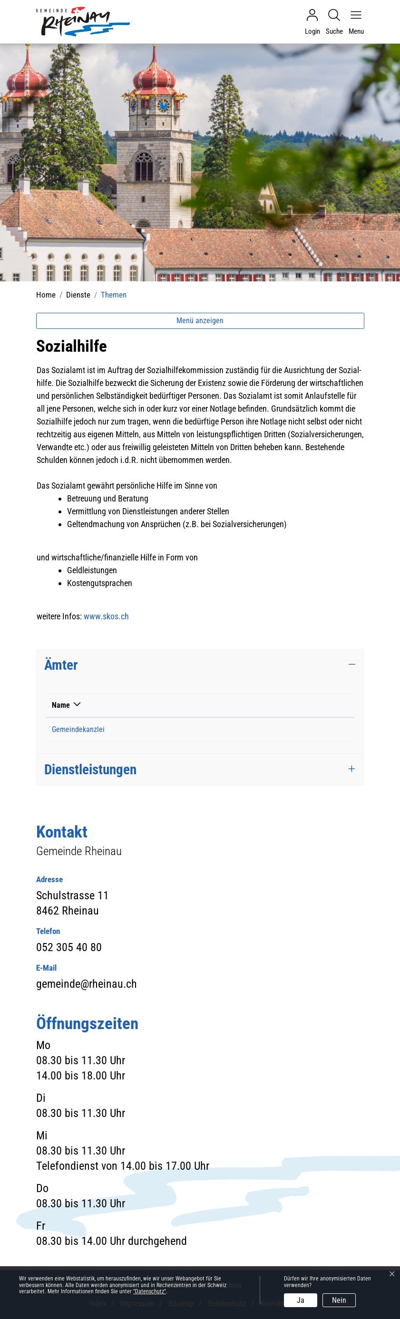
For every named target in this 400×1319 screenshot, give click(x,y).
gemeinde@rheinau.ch (270, 729)
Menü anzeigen (200, 320)
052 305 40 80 (173, 729)
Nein (339, 1300)
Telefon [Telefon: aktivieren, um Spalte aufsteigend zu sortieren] (162, 705)
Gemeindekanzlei (78, 729)
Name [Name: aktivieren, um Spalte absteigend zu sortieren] (61, 705)
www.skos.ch (111, 616)
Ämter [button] (61, 665)
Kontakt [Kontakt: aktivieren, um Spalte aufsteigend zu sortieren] (248, 705)
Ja (300, 1300)
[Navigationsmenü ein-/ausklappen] (353, 22)
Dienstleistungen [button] (90, 769)
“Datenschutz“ (149, 1291)
